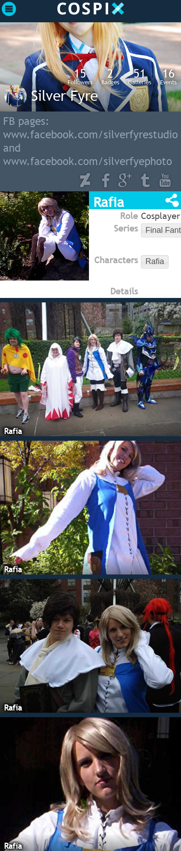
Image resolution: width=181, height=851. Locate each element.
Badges (110, 76)
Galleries (139, 76)
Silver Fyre (64, 95)
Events (168, 76)
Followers (80, 76)
